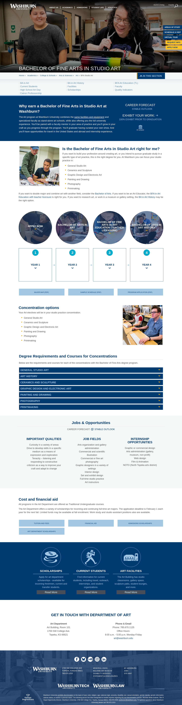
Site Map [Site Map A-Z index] (128, 673)
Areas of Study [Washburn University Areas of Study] (172, 27)
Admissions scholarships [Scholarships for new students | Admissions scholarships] (140, 523)
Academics (32, 75)
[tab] (91, 370)
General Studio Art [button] (34, 370)
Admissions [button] (82, 7)
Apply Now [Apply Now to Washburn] (172, 47)
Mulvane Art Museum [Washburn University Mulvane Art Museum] (102, 671)
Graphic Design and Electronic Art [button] (45, 388)
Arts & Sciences (65, 75)
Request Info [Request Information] (173, 42)
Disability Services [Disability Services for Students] (102, 673)
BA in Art (24, 83)
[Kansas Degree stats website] (28, 698)
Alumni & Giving (159, 5)
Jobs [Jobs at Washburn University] (126, 671)
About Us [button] (53, 7)
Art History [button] (28, 376)
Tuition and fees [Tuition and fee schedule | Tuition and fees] (41, 523)
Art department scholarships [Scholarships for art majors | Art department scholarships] (41, 531)
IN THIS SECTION (152, 76)
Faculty (118, 86)
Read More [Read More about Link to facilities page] (131, 592)
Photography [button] (30, 401)
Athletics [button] (112, 7)
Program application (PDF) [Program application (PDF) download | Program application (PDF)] (140, 292)
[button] (176, 6)
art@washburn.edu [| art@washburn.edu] (123, 638)
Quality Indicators (123, 90)
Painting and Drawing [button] (35, 394)
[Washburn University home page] (23, 7)
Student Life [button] (98, 7)
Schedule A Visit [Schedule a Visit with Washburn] (173, 32)
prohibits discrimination (65, 695)
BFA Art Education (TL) (126, 83)
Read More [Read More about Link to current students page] (91, 592)
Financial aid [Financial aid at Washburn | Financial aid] (91, 523)
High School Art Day (30, 90)
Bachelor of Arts (103, 193)
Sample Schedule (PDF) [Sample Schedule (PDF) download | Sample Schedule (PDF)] (90, 292)
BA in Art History (76, 83)
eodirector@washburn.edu (128, 700)
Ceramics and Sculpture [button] (38, 382)
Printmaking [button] (29, 407)
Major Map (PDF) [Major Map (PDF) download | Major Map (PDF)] (41, 292)
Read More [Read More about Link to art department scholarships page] (51, 592)
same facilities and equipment (89, 117)
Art (77, 75)
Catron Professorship (31, 93)
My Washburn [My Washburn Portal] (130, 668)
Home (21, 75)
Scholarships (74, 90)
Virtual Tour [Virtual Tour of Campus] (171, 37)
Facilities (72, 86)
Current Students (28, 86)
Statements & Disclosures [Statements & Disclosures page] (105, 676)
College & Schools (48, 75)
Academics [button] (67, 7)
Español (171, 5)
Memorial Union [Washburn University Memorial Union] (100, 668)
